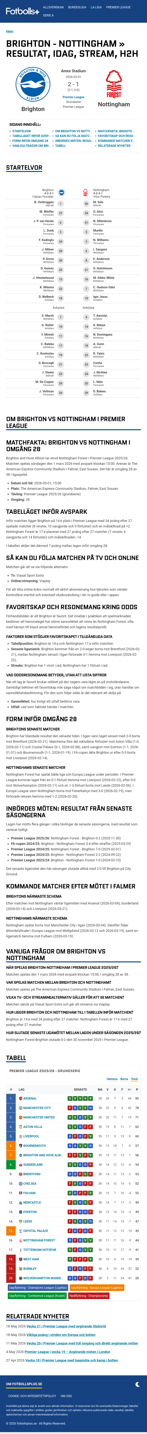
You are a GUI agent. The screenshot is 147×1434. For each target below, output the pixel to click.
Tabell (60, 146)
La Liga (96, 7)
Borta (124, 1079)
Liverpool (31, 1136)
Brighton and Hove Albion (44, 1155)
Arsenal (30, 1098)
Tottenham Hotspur (39, 1250)
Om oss (66, 1396)
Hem (9, 31)
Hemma (112, 1079)
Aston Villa (32, 1127)
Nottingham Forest (39, 1240)
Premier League (118, 7)
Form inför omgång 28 (30, 141)
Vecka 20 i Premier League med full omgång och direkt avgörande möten (82, 1343)
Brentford (32, 1174)
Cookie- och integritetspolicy (32, 1396)
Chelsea (29, 1183)
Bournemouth (34, 1146)
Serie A (48, 15)
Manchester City (37, 1108)
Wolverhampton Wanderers (46, 1278)
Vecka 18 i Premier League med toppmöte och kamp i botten (71, 1360)
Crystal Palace (35, 1231)
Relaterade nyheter (114, 146)
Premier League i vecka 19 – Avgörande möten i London (67, 1352)
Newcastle (32, 1202)
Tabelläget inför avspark (33, 136)
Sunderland (33, 1164)
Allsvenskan (53, 7)
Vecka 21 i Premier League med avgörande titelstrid (66, 1326)
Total (134, 1079)
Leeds (27, 1221)
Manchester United (39, 1117)
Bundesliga (77, 7)
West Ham (31, 1259)
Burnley (30, 1269)
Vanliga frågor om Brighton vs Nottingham (48, 146)
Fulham (29, 1193)
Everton (30, 1212)
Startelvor (21, 131)
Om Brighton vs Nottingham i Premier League (91, 131)
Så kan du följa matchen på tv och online (89, 136)
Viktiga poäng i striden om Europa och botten (61, 1335)
